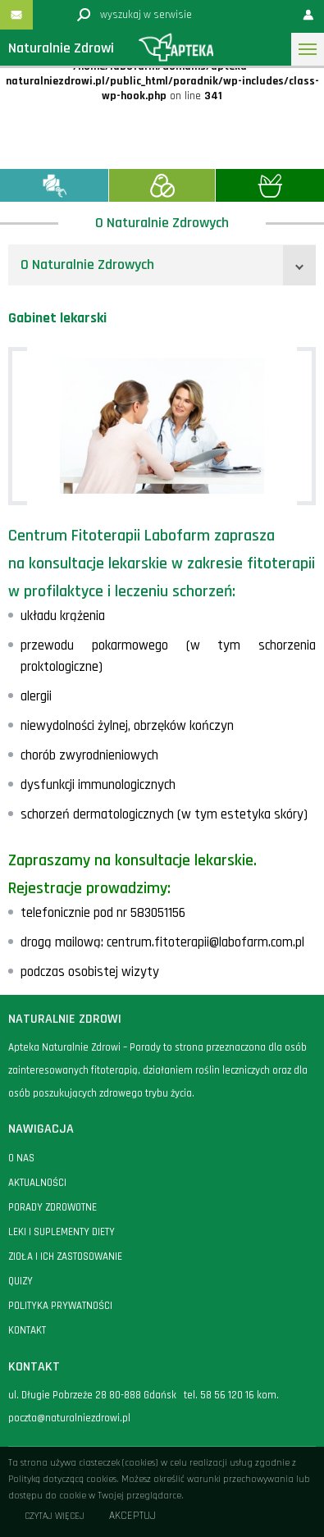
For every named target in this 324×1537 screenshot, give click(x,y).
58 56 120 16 (227, 1395)
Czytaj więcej (54, 1516)
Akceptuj (132, 1516)
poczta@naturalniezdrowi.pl (69, 1418)
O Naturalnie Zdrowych (87, 264)
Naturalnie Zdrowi (61, 48)
